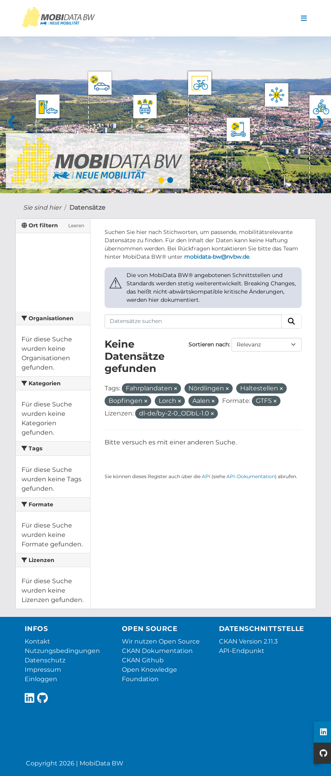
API (206, 476)
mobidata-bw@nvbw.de (216, 256)
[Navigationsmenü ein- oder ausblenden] (303, 18)
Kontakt (37, 641)
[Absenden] (291, 321)
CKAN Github (143, 660)
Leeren (76, 225)
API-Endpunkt (241, 651)
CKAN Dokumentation (157, 651)
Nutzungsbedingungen (62, 651)
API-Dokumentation (250, 476)
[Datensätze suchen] (193, 321)
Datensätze (87, 207)
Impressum (43, 669)
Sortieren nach (208, 344)
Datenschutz (45, 660)
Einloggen (41, 679)
